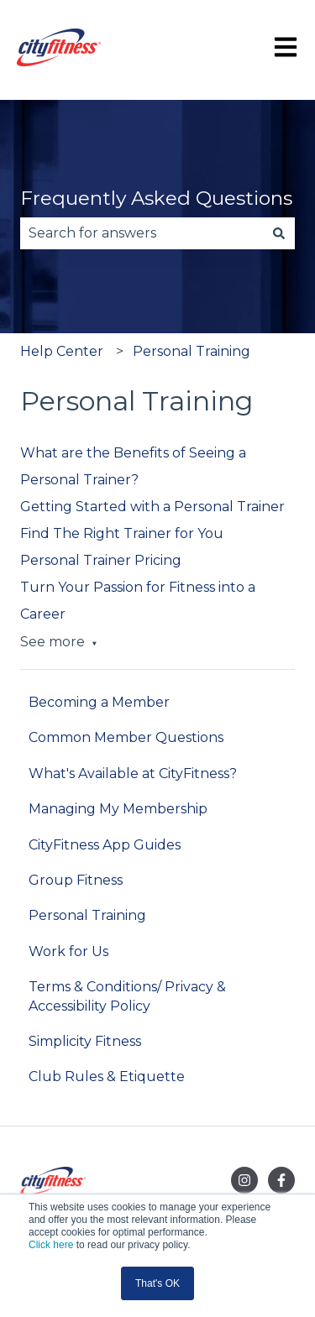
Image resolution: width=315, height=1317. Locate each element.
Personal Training (191, 351)
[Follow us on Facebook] (281, 1180)
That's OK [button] (157, 1283)
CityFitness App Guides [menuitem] (105, 845)
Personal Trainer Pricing (100, 560)
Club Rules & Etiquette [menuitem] (107, 1076)
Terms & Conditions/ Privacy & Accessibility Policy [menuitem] (127, 996)
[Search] (279, 233)
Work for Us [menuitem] (68, 951)
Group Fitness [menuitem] (76, 880)
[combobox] (141, 233)
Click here (51, 1245)
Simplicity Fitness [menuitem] (85, 1041)
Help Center (61, 351)
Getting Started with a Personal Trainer (152, 507)
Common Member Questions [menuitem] (126, 737)
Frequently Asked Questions (156, 198)
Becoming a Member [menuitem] (99, 702)
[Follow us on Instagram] (244, 1180)
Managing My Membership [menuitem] (118, 809)
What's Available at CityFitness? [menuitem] (133, 773)
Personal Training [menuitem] (87, 915)
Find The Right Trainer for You (121, 533)
